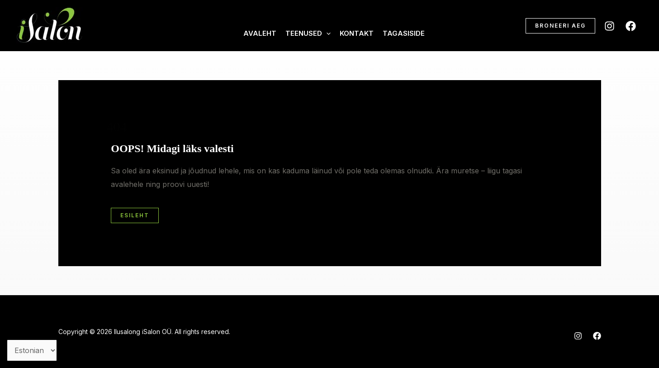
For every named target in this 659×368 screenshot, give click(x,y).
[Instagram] (609, 26)
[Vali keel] (32, 350)
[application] (326, 33)
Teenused (308, 33)
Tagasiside (404, 33)
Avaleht (259, 33)
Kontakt (357, 33)
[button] (560, 25)
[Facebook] (631, 26)
